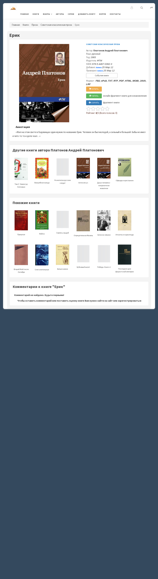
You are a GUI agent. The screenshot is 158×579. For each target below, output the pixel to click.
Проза (34, 24)
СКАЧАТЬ (94, 102)
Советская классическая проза (56, 24)
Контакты (115, 14)
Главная (24, 14)
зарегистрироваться (129, 300)
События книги (102, 75)
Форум (102, 14)
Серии (71, 14)
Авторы (60, 14)
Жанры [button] (46, 14)
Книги (36, 14)
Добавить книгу (86, 14)
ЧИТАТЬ (93, 96)
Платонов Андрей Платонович (110, 50)
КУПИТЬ (94, 89)
